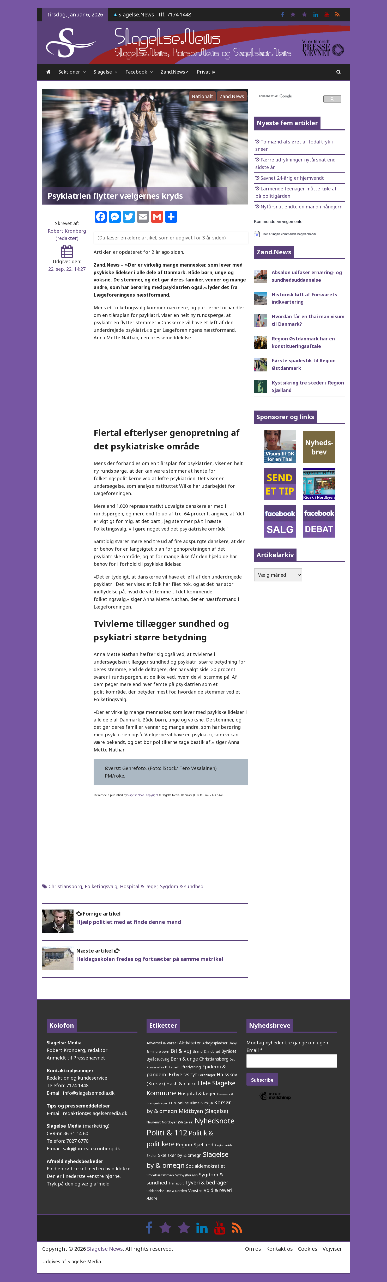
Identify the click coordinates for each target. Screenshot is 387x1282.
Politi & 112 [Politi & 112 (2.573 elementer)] (167, 1132)
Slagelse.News (136, 795)
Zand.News (232, 96)
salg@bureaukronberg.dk (91, 1148)
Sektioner (69, 72)
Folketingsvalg (101, 886)
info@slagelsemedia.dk (88, 1093)
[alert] (299, 234)
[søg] (288, 96)
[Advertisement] (171, 383)
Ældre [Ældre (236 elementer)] (152, 1198)
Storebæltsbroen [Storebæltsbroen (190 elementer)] (160, 1175)
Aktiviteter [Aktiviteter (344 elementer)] (190, 1043)
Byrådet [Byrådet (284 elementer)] (228, 1051)
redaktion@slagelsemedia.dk (95, 1113)
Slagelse (103, 72)
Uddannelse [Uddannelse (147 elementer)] (155, 1191)
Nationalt (202, 96)
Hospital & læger (139, 886)
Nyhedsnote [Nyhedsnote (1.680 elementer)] (214, 1120)
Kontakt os (279, 1248)
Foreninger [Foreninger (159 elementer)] (206, 1075)
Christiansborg (65, 886)
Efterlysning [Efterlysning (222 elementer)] (190, 1066)
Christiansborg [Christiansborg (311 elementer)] (213, 1059)
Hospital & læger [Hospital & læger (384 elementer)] (197, 1093)
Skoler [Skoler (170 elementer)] (152, 1155)
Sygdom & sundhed (181, 886)
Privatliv (206, 72)
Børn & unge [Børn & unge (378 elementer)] (184, 1059)
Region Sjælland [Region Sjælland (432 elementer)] (194, 1144)
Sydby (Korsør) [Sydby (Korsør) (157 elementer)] (186, 1175)
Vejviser (332, 1248)
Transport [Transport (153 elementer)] (176, 1183)
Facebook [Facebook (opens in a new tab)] (136, 72)
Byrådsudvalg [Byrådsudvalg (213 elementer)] (158, 1059)
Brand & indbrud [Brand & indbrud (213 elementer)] (206, 1051)
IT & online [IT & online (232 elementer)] (179, 1102)
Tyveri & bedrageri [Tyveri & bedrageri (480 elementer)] (207, 1182)
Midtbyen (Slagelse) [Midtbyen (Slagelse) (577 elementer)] (203, 1111)
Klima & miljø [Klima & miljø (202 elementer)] (201, 1102)
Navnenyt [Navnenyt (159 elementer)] (154, 1122)
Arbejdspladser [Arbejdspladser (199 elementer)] (214, 1042)
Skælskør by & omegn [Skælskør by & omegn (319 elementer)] (180, 1155)
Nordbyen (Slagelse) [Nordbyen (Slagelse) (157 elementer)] (177, 1122)
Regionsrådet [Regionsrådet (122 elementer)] (224, 1145)
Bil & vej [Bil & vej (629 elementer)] (181, 1050)
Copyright (152, 795)
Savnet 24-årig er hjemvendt (292, 178)
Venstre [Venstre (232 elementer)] (195, 1190)
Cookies (307, 1248)
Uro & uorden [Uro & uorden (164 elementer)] (176, 1190)
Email (254, 1050)
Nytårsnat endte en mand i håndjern (301, 206)
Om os (253, 1248)
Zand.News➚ (175, 72)
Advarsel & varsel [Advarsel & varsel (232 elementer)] (162, 1042)
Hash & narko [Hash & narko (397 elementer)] (181, 1083)
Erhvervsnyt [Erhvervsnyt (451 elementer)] (183, 1074)
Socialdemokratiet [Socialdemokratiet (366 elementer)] (205, 1166)
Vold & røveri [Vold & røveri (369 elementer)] (218, 1190)
